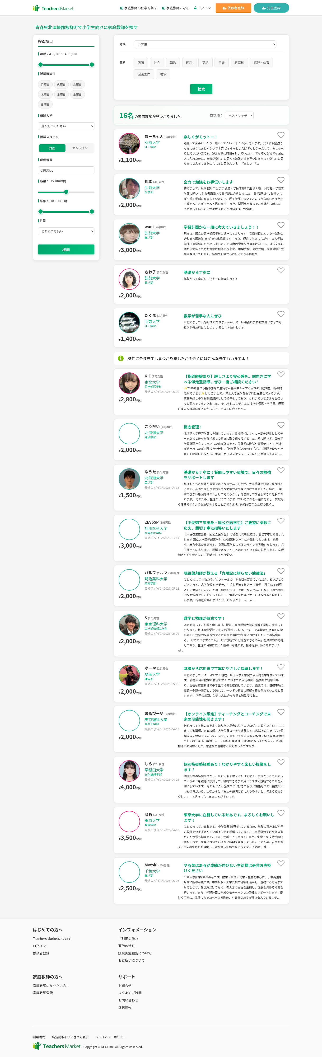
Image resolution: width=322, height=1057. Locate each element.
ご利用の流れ (128, 938)
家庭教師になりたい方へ (51, 985)
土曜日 (77, 94)
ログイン (202, 7)
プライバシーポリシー (111, 1037)
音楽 (222, 62)
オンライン (80, 148)
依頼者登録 (233, 7)
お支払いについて (131, 960)
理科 (189, 62)
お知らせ (125, 985)
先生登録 (271, 7)
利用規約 (39, 1037)
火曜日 (61, 84)
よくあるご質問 (130, 992)
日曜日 (45, 104)
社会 (157, 62)
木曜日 (45, 94)
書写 (163, 74)
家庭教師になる (176, 7)
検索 (66, 249)
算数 (173, 62)
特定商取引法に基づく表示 (70, 1037)
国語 (141, 62)
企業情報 (125, 1007)
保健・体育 (261, 62)
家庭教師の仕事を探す (139, 7)
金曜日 (61, 94)
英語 (205, 62)
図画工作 (144, 74)
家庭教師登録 (43, 992)
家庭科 (239, 62)
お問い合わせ (128, 1000)
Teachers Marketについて (52, 938)
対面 (52, 148)
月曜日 (45, 84)
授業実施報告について (135, 953)
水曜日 (77, 84)
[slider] (40, 64)
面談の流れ (126, 945)
